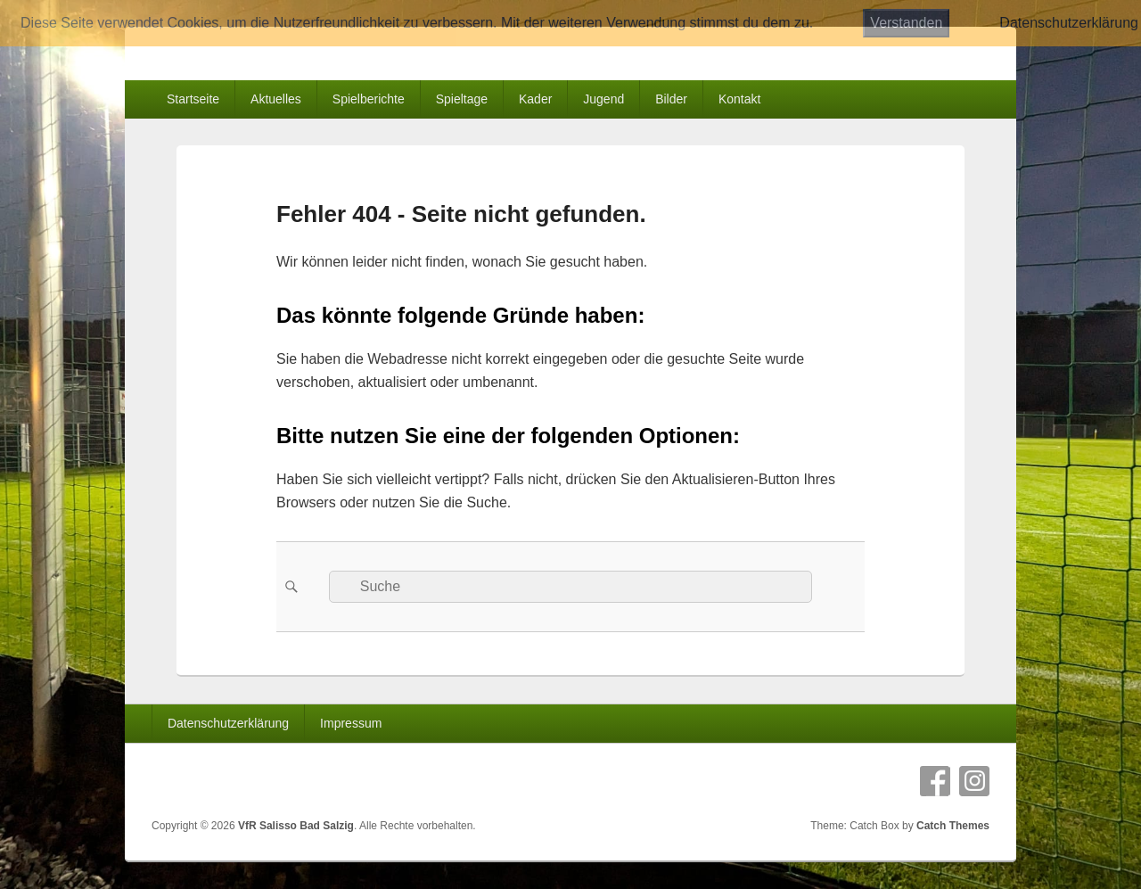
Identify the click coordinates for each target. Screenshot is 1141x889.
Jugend (603, 99)
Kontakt (739, 99)
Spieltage (462, 99)
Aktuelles (275, 99)
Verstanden (906, 22)
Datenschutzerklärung (228, 723)
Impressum (351, 723)
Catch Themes (952, 825)
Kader (535, 99)
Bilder (671, 99)
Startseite (193, 99)
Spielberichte (368, 99)
